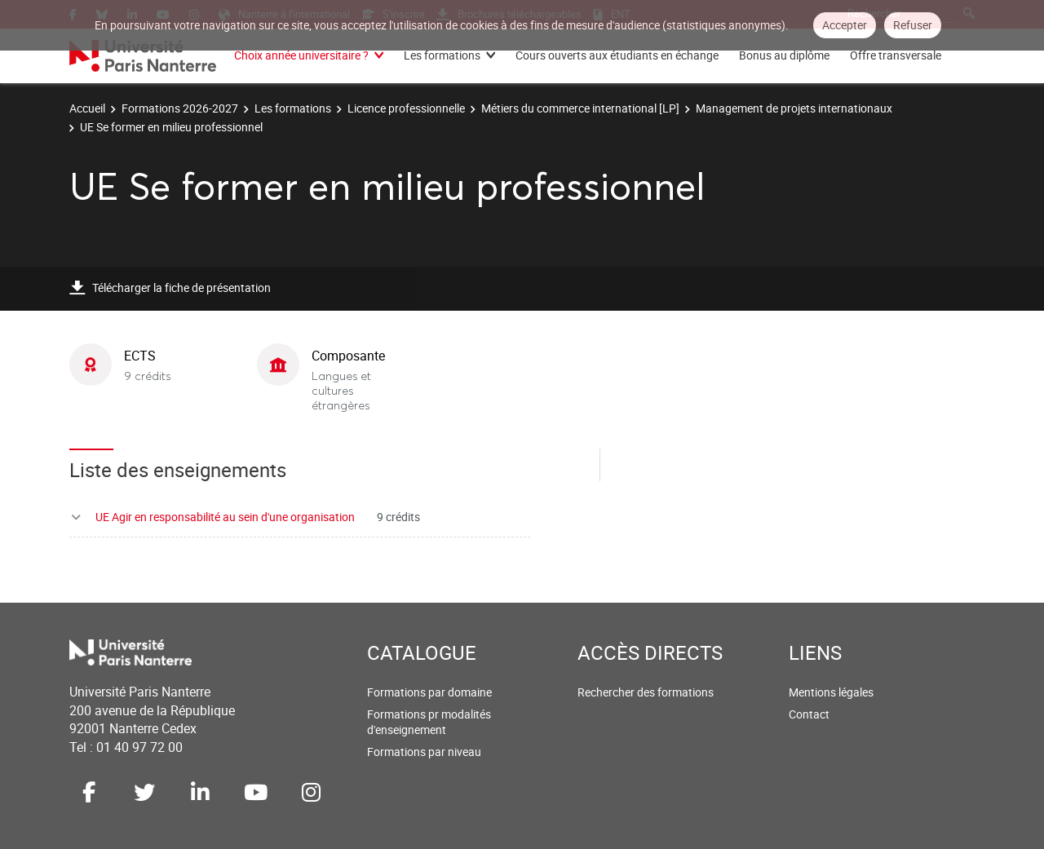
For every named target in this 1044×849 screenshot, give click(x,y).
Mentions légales (831, 692)
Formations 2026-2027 (180, 108)
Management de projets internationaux (794, 108)
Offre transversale (895, 55)
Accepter (844, 25)
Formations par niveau (424, 751)
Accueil (87, 108)
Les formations (442, 55)
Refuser (912, 25)
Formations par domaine (429, 692)
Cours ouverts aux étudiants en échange (617, 55)
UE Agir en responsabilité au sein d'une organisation (225, 516)
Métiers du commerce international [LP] (580, 108)
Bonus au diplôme (784, 55)
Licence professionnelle (406, 108)
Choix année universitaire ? (301, 55)
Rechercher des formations (645, 692)
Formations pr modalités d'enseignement (429, 722)
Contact (809, 714)
